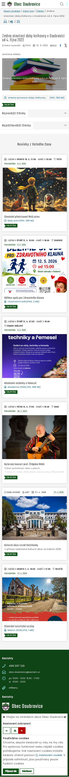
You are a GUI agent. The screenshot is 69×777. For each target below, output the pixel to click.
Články (40, 11)
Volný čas (28, 11)
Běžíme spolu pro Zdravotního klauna (24, 298)
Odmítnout (27, 771)
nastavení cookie (48, 755)
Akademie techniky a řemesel (20, 383)
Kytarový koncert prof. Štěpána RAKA (24, 464)
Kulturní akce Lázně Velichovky (21, 545)
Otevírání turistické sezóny (19, 626)
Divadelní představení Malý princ (22, 217)
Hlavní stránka (12, 11)
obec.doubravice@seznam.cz (24, 672)
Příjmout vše (11, 771)
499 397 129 (17, 666)
